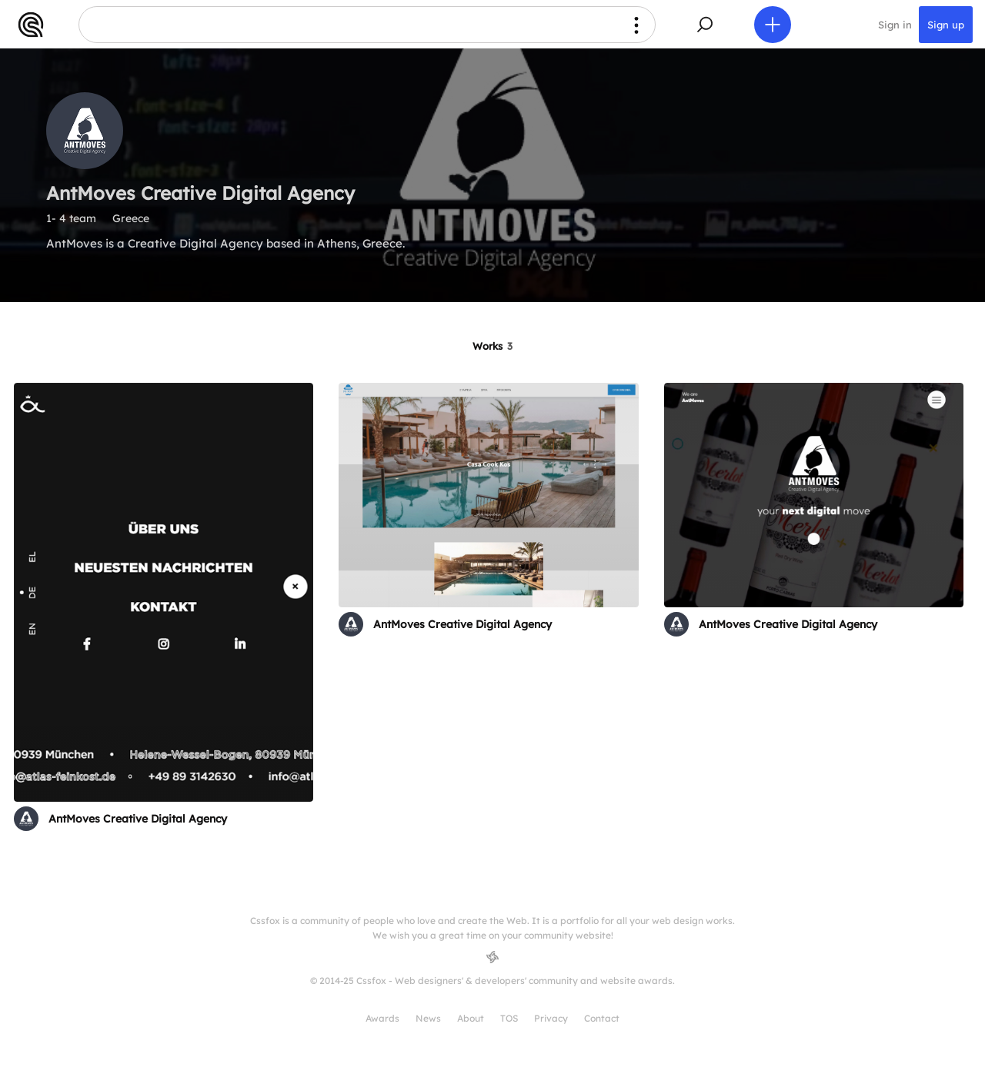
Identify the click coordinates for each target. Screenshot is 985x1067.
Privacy (551, 1018)
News (428, 1018)
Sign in (895, 24)
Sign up (945, 24)
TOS (509, 1018)
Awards (382, 1018)
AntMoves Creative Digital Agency (137, 819)
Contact (601, 1018)
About (470, 1018)
